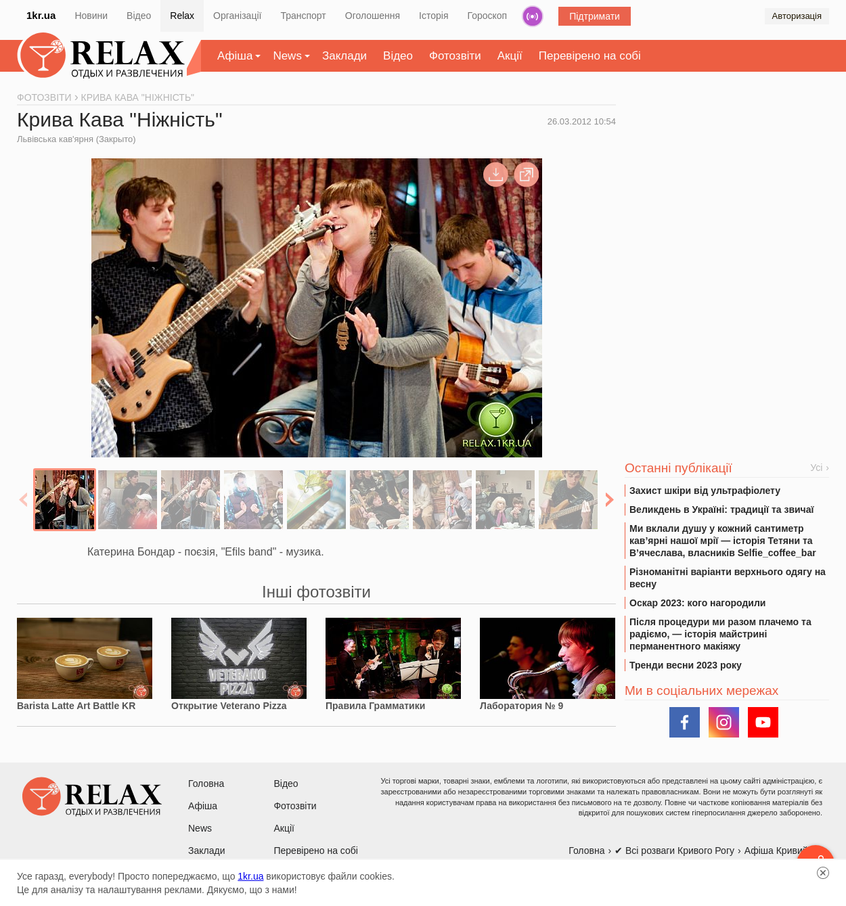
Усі (816, 467)
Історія (433, 15)
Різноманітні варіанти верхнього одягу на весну (727, 577)
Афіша (234, 55)
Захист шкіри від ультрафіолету (704, 490)
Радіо (532, 16)
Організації (237, 15)
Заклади (344, 55)
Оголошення (372, 15)
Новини (91, 15)
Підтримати (594, 16)
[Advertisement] (727, 196)
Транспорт (303, 15)
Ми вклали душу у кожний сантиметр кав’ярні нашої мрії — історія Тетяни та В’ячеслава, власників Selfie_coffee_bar (722, 540)
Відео (139, 15)
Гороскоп (488, 15)
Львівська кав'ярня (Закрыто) (76, 139)
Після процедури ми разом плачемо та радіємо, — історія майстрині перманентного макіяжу (720, 634)
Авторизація (797, 16)
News (287, 55)
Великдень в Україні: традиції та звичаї (721, 509)
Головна (206, 783)
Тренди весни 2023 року (685, 665)
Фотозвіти (455, 55)
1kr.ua (40, 15)
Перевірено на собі (590, 55)
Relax (182, 15)
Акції (509, 55)
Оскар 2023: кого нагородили (697, 602)
